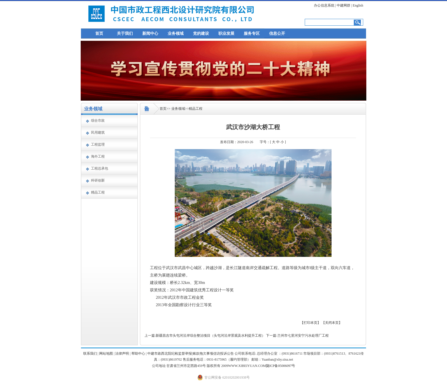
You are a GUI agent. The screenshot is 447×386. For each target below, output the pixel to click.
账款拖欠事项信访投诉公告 (213, 353)
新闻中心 (150, 33)
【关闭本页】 (332, 323)
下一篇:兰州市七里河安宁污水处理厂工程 (297, 336)
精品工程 (98, 192)
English (358, 5)
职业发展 (226, 33)
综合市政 (98, 121)
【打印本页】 (310, 323)
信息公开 (277, 33)
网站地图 (106, 353)
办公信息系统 (324, 5)
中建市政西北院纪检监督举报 (169, 353)
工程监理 (98, 145)
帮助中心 (138, 353)
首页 (99, 33)
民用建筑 (98, 133)
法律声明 (122, 353)
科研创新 (98, 180)
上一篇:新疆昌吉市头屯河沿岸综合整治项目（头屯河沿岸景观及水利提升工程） (205, 336)
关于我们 (125, 33)
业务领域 (176, 33)
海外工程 (98, 157)
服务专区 (252, 33)
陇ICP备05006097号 (280, 366)
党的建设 (201, 33)
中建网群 (343, 5)
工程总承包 (99, 168)
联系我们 (90, 353)
